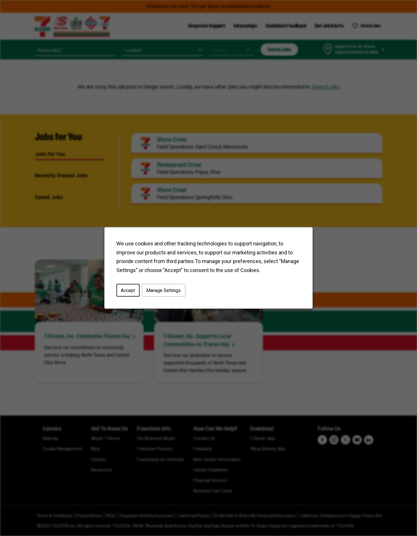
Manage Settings (164, 291)
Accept (129, 291)
